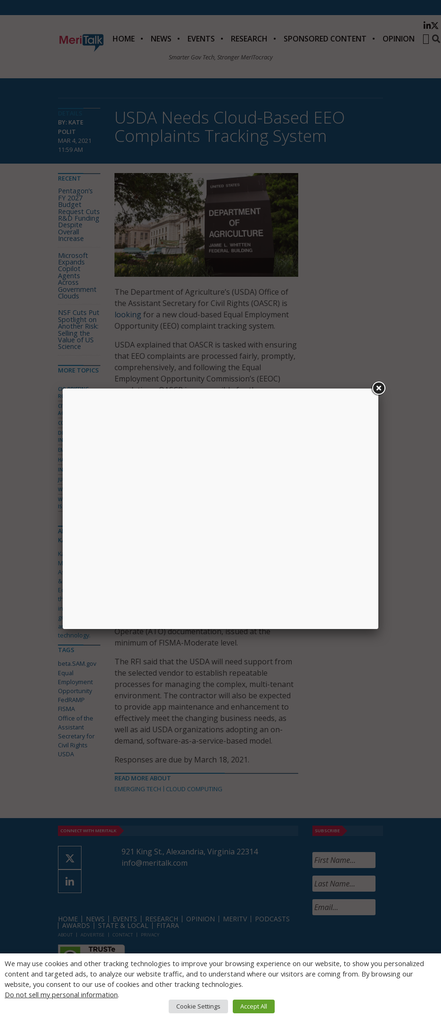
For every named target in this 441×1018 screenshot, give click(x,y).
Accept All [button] (253, 1006)
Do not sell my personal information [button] (61, 994)
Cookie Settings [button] (198, 1006)
